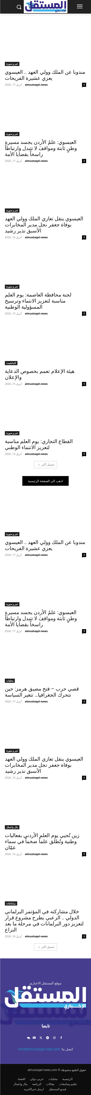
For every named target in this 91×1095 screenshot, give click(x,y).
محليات (9, 680)
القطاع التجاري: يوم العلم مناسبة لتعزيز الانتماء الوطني (39, 444)
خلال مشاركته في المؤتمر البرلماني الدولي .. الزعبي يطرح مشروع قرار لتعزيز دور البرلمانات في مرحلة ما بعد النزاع (44, 921)
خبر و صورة (12, 64)
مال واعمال (12, 827)
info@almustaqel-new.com (39, 1049)
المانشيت (11, 363)
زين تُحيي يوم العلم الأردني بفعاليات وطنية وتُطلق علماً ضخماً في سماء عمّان (42, 841)
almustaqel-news (36, 84)
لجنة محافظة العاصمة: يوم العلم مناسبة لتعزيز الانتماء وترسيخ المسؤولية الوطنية (38, 301)
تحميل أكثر (46, 464)
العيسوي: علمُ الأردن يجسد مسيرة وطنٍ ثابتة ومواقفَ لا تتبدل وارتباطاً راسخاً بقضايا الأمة (41, 148)
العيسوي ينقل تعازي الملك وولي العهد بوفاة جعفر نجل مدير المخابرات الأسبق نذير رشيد (44, 225)
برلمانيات (11, 903)
